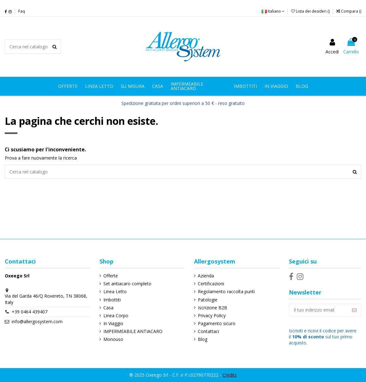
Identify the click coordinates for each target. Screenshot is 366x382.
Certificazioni (211, 284)
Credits (230, 375)
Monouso (113, 339)
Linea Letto (115, 291)
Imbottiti (112, 300)
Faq (21, 11)
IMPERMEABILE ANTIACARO (132, 331)
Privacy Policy (212, 315)
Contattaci (208, 331)
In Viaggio (113, 323)
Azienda (206, 276)
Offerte (110, 276)
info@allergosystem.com (37, 321)
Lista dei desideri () (311, 11)
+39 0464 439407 (29, 312)
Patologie (207, 300)
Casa (108, 308)
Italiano (273, 11)
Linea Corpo (115, 315)
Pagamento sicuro (216, 323)
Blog (202, 339)
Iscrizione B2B (212, 308)
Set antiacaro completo (127, 284)
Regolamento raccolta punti (226, 291)
